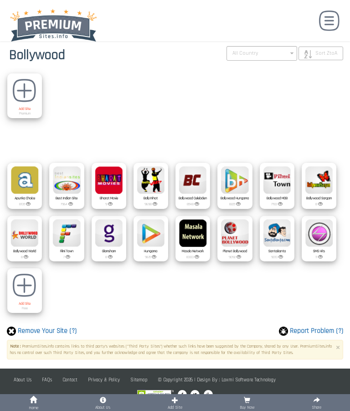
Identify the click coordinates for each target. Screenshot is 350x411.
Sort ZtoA (326, 53)
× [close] (337, 348)
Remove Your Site (42, 331)
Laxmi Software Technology (248, 380)
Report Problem (311, 331)
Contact (69, 380)
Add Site (25, 109)
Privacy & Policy (104, 380)
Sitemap (138, 380)
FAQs (47, 380)
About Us (22, 380)
